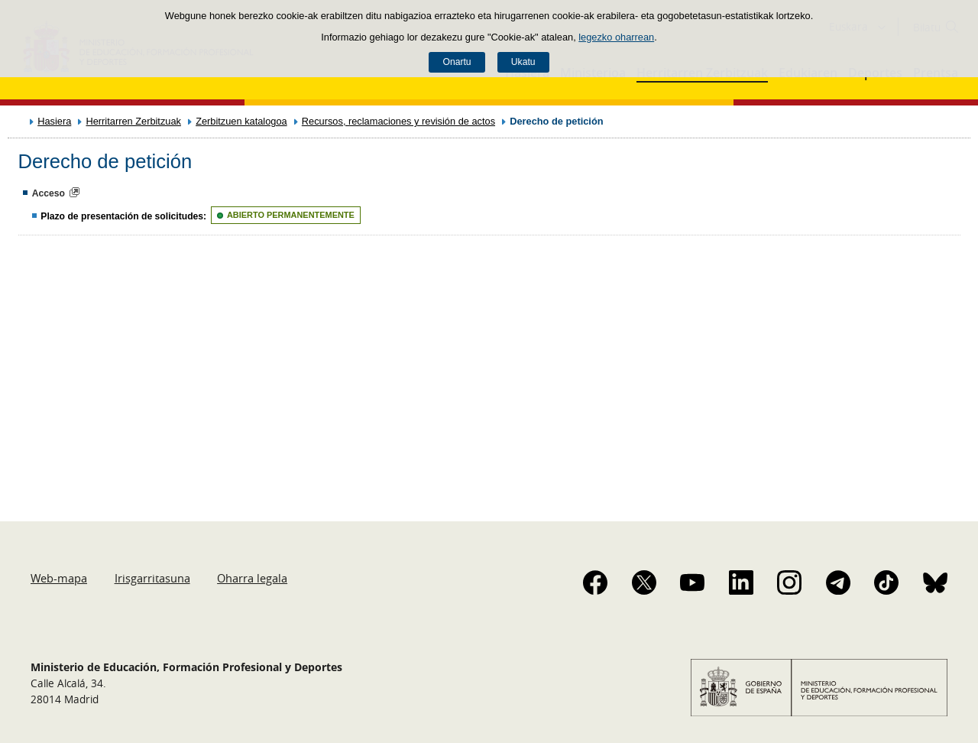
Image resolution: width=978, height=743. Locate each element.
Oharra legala (252, 578)
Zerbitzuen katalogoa (241, 121)
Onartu (456, 62)
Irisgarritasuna (152, 578)
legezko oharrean (616, 37)
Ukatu (523, 62)
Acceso (48, 193)
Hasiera (54, 121)
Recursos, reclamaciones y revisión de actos (398, 121)
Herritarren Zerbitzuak (133, 121)
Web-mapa (59, 578)
